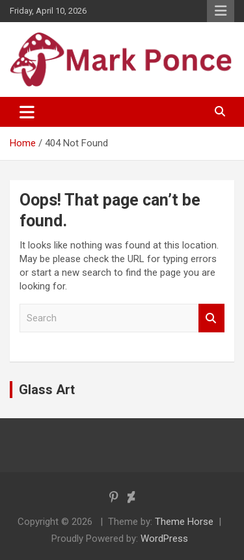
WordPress (164, 538)
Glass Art (47, 389)
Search (211, 318)
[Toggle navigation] (27, 112)
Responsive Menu (220, 11)
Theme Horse (184, 521)
